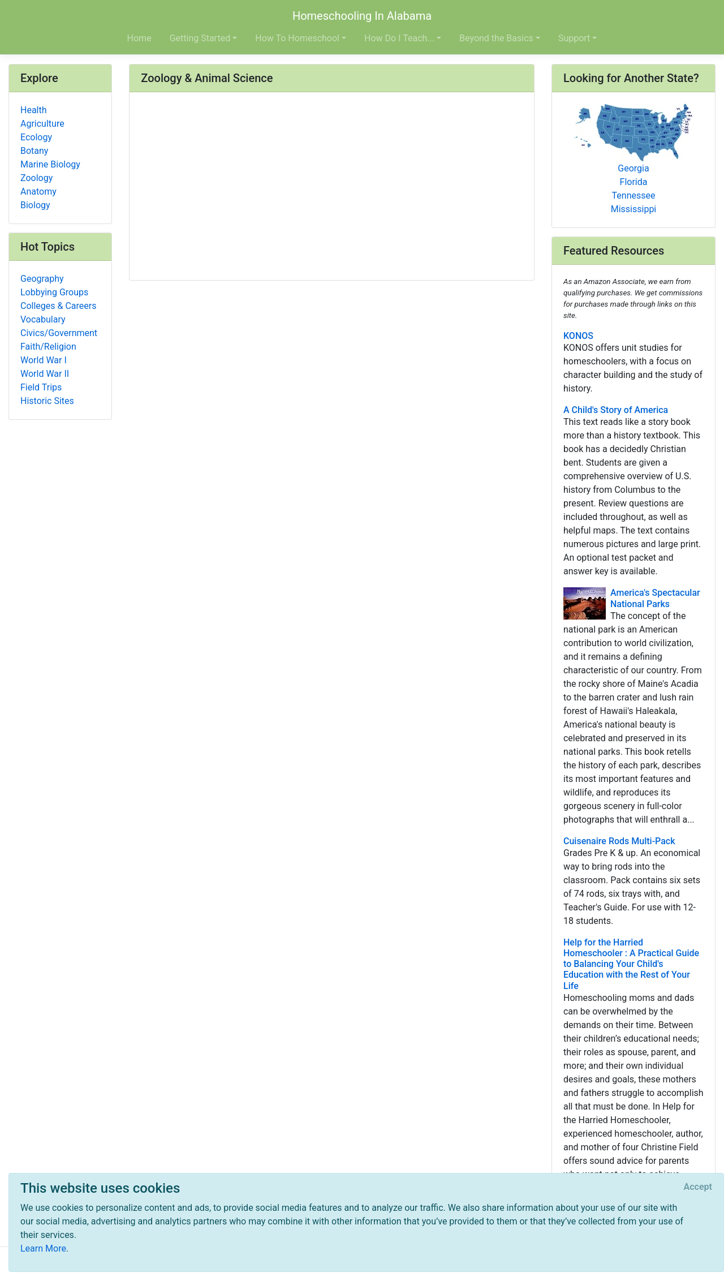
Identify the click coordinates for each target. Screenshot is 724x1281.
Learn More (43, 1248)
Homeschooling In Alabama (362, 16)
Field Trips (41, 387)
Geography (42, 278)
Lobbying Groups (54, 292)
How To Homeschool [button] (297, 38)
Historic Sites (47, 401)
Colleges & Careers (58, 305)
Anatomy (38, 191)
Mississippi (634, 209)
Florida (634, 182)
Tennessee (634, 195)
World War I (43, 360)
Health (33, 110)
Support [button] (574, 38)
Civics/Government (58, 333)
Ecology (36, 137)
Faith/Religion (48, 346)
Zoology (36, 178)
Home (139, 38)
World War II (44, 373)
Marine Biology (50, 164)
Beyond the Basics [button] (496, 38)
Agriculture (42, 123)
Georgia (633, 168)
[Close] (698, 1187)
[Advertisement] (332, 187)
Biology (35, 205)
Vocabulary (43, 319)
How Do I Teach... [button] (399, 38)
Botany (34, 150)
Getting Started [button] (200, 38)
